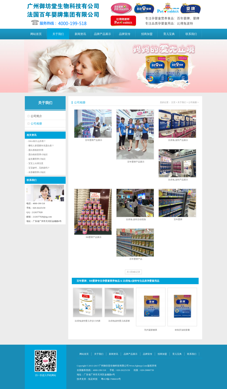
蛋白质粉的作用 (35, 150)
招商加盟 (147, 33)
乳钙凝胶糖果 (150, 330)
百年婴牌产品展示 (93, 140)
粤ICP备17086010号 (111, 379)
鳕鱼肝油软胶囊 (182, 330)
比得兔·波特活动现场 (136, 219)
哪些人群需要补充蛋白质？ (41, 145)
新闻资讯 (80, 33)
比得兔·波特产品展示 (178, 140)
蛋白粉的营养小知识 (38, 154)
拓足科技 (93, 379)
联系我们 (191, 33)
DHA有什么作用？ (37, 141)
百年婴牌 (178, 219)
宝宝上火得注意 (35, 163)
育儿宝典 (169, 33)
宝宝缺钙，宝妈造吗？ (39, 168)
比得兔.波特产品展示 (178, 179)
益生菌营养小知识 (36, 159)
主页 (173, 102)
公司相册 (36, 123)
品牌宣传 (124, 33)
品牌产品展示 (102, 33)
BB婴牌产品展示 (93, 237)
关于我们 (58, 33)
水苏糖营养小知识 (36, 172)
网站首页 (36, 33)
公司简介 (36, 116)
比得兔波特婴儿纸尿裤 (119, 321)
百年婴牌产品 (135, 259)
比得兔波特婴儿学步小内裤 (87, 321)
